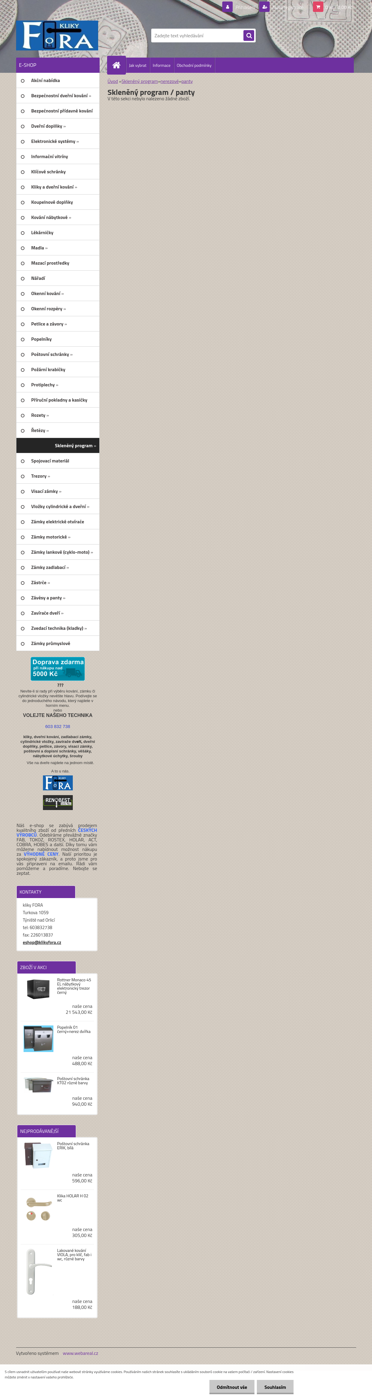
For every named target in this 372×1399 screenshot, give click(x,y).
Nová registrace (287, 7)
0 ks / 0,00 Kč (338, 7)
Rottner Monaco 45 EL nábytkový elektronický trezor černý (74, 986)
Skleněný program (139, 81)
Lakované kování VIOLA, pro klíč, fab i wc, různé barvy (74, 1254)
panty (187, 81)
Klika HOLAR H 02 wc (72, 1198)
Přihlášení (245, 7)
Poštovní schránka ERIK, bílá (73, 1146)
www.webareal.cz (80, 1353)
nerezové (169, 81)
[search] (248, 35)
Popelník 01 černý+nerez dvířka (73, 1029)
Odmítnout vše (232, 1387)
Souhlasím (275, 1387)
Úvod (113, 81)
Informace (162, 65)
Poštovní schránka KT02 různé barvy (73, 1080)
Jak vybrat (137, 65)
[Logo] (57, 35)
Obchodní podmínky (194, 65)
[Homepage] (119, 65)
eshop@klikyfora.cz (42, 942)
